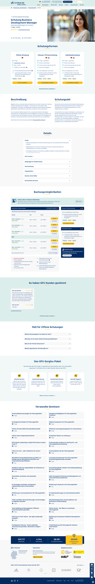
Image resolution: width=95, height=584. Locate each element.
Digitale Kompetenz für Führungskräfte (61, 422)
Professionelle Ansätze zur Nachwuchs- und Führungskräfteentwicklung (63, 443)
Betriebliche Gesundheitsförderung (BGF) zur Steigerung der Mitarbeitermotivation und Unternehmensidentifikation (26, 459)
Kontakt (82, 5)
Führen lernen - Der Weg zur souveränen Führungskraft (62, 509)
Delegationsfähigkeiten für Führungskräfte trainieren (63, 414)
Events (66, 5)
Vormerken (54, 221)
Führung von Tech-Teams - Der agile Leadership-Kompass (27, 517)
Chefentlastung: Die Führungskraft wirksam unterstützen (63, 525)
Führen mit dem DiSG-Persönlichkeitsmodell (26, 429)
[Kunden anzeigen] (80, 565)
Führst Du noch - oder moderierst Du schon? (26, 451)
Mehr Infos (79, 201)
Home (38, 5)
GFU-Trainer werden (56, 1)
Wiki (68, 580)
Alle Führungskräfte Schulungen (20, 16)
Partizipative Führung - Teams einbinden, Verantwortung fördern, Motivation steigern (26, 525)
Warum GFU (54, 5)
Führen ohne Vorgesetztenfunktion (23, 435)
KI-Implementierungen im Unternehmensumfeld (64, 493)
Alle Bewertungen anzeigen (47, 316)
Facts (72, 580)
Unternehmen (74, 5)
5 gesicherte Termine (19, 63)
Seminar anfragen (68, 1)
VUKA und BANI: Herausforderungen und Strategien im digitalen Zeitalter (28, 500)
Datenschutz (59, 580)
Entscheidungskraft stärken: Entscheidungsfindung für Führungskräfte (65, 468)
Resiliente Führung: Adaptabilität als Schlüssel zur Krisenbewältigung (28, 468)
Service (61, 5)
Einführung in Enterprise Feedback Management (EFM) (64, 517)
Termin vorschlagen (53, 252)
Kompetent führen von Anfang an (60, 435)
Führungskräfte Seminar (39, 120)
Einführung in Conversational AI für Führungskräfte (28, 493)
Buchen (54, 218)
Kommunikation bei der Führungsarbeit (61, 451)
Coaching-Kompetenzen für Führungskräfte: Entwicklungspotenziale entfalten (63, 458)
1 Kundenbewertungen (24, 29)
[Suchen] (79, 2)
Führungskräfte (32, 7)
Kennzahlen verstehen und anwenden (24, 476)
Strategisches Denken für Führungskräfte (25, 422)
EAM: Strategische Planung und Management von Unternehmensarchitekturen (65, 477)
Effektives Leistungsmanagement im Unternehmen (65, 429)
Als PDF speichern (27, 38)
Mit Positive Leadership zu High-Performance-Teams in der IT (29, 443)
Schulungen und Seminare (20, 7)
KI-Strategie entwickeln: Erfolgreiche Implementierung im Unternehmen (24, 485)
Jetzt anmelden (38, 557)
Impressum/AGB (50, 580)
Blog (65, 580)
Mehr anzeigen (29, 156)
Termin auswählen (22, 82)
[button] (47, 334)
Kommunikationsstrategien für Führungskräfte (27, 413)
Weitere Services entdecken (47, 395)
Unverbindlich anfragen (47, 82)
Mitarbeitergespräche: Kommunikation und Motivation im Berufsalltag (63, 500)
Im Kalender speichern (52, 208)
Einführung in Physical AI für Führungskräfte (63, 484)
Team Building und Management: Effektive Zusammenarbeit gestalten (25, 509)
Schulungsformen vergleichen (47, 88)
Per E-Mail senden (16, 38)
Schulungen (45, 5)
